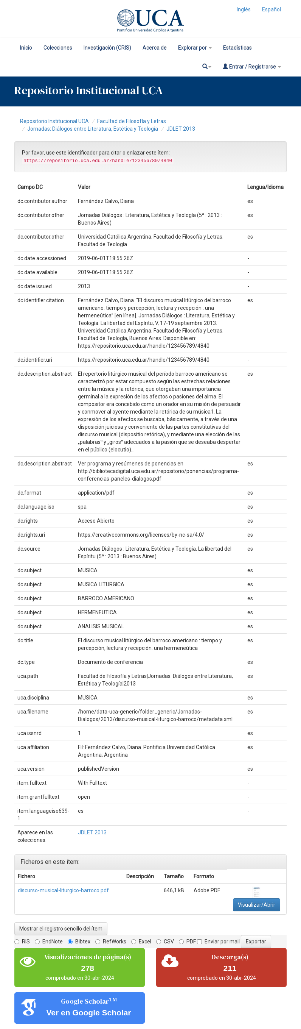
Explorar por (195, 48)
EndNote (49, 941)
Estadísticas (237, 48)
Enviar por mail (218, 941)
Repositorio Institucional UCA (54, 121)
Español (271, 9)
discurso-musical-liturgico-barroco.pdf (63, 890)
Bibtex (79, 941)
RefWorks (110, 941)
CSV (165, 941)
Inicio (26, 48)
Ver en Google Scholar (88, 1012)
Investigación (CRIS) (107, 48)
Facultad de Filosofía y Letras (131, 121)
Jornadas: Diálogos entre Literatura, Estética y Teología (92, 129)
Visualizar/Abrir (256, 905)
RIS (22, 941)
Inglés (244, 9)
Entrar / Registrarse (252, 66)
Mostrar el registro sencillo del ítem (60, 929)
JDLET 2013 (180, 129)
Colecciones (57, 48)
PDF (187, 941)
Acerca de (155, 48)
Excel (141, 941)
